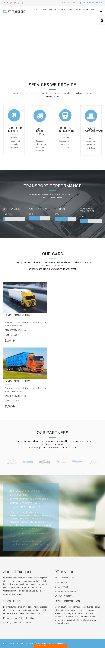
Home (35, 10)
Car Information (82, 10)
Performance (54, 10)
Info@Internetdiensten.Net (92, 3)
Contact (94, 10)
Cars (63, 10)
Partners (70, 10)
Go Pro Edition (41, 646)
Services (43, 10)
